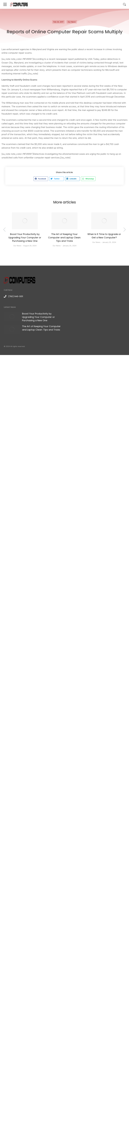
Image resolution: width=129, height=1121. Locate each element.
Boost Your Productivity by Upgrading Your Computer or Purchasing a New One (24, 237)
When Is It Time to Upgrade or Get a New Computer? (104, 236)
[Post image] (25, 220)
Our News (72, 22)
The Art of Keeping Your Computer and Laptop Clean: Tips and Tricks (64, 237)
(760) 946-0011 (15, 296)
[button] (41, 178)
